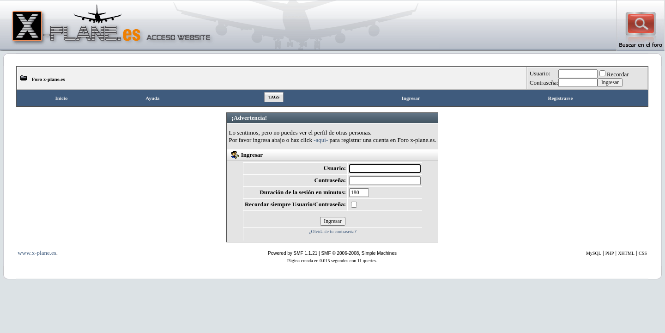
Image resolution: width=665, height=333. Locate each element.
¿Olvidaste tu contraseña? (333, 231)
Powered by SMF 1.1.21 (292, 253)
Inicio (61, 98)
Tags (273, 97)
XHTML (626, 253)
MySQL (593, 253)
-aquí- (321, 139)
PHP (609, 253)
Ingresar (411, 98)
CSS (643, 253)
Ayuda (152, 98)
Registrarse (560, 98)
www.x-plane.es (37, 252)
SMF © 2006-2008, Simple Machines (359, 253)
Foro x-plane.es (48, 79)
